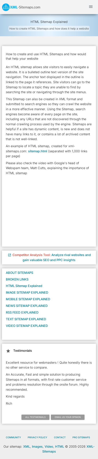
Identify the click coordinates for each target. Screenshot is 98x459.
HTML (59, 446)
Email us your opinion (68, 417)
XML (26, 446)
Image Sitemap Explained (27, 292)
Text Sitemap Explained (26, 319)
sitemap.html (37, 151)
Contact (60, 437)
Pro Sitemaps (81, 437)
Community (13, 437)
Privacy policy (37, 437)
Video (49, 446)
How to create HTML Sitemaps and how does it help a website (49, 28)
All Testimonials (35, 417)
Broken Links (17, 279)
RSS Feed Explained (22, 312)
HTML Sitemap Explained (24, 286)
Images (37, 446)
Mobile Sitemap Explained (28, 299)
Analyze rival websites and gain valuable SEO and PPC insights (49, 257)
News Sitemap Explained (27, 306)
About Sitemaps (19, 273)
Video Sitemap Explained (27, 326)
